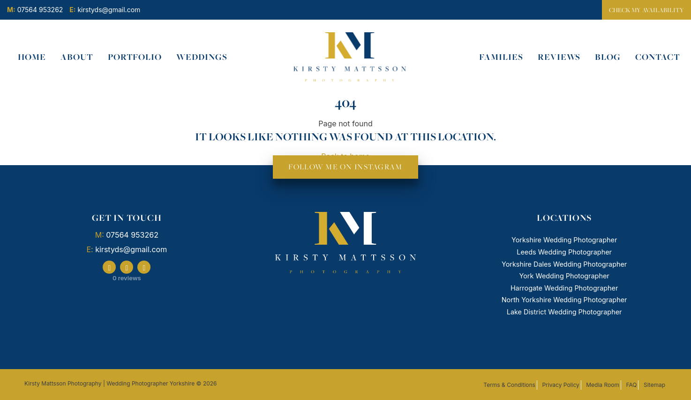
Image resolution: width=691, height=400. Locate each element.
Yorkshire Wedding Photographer (564, 240)
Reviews (559, 57)
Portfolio (135, 57)
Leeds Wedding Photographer (564, 252)
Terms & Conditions (509, 384)
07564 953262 (132, 235)
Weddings (201, 57)
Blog (608, 57)
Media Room (602, 384)
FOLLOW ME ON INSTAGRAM (345, 167)
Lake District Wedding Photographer (564, 312)
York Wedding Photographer (564, 276)
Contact (657, 57)
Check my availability (646, 10)
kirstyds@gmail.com (131, 249)
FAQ (631, 384)
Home (32, 57)
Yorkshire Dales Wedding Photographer (564, 264)
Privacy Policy (560, 384)
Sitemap (654, 384)
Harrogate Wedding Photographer (564, 288)
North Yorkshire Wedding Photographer (564, 300)
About (76, 57)
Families (501, 57)
